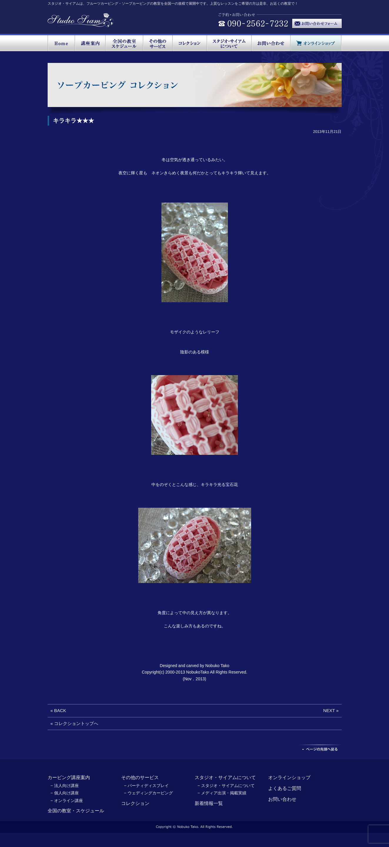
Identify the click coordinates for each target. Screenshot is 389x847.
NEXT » (330, 710)
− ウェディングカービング (148, 793)
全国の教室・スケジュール (76, 810)
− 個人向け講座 (65, 793)
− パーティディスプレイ (146, 785)
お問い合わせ (282, 799)
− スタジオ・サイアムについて (226, 785)
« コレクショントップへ (74, 723)
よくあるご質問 (284, 788)
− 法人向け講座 (65, 785)
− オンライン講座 (67, 800)
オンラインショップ (289, 777)
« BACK (58, 710)
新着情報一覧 (209, 803)
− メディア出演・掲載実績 (222, 793)
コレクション (135, 803)
